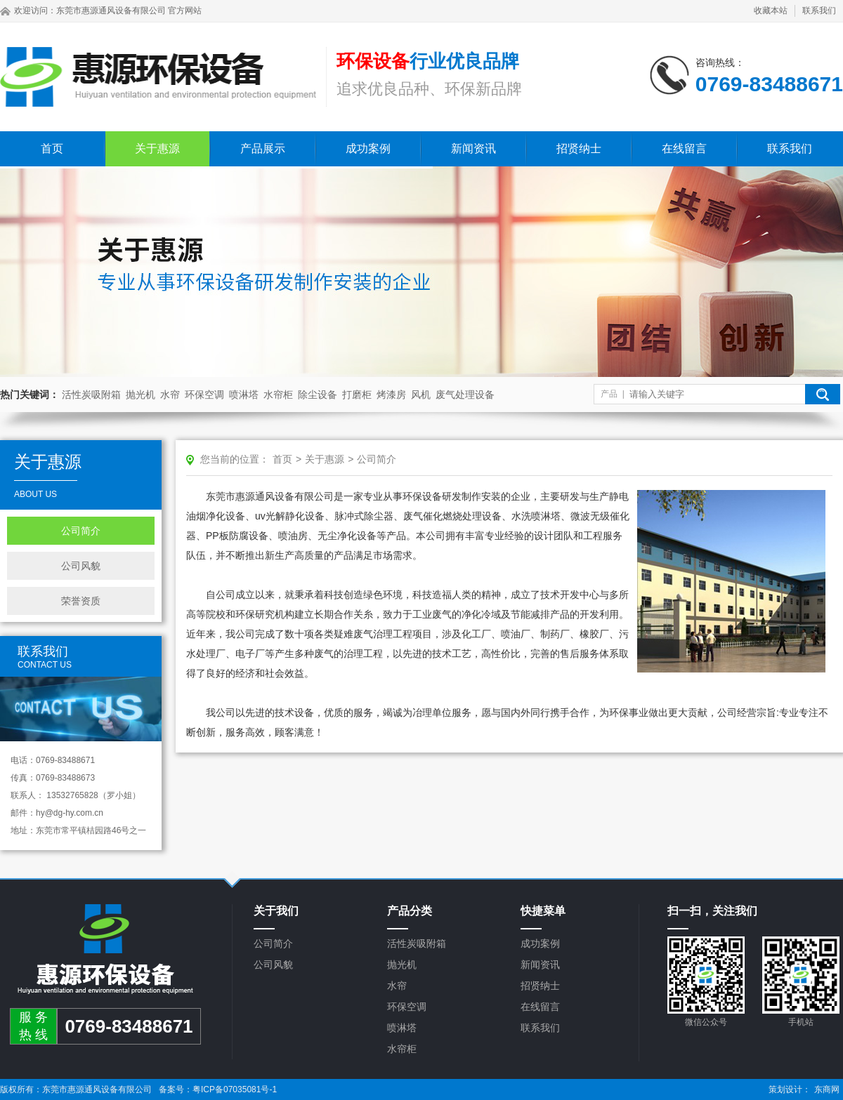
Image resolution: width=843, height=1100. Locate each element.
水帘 (170, 394)
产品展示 (262, 148)
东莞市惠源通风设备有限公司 (111, 10)
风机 (421, 394)
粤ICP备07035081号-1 (234, 1089)
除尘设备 (317, 394)
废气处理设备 (465, 394)
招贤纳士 (578, 148)
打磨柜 (357, 394)
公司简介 (80, 530)
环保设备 (422, 496)
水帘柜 (278, 394)
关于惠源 (157, 148)
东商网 (826, 1089)
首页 (52, 148)
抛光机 (140, 394)
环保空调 (204, 394)
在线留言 (684, 148)
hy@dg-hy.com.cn (69, 813)
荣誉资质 (80, 601)
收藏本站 (771, 10)
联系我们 (819, 10)
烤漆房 (391, 394)
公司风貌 (80, 565)
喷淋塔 (244, 394)
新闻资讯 (473, 148)
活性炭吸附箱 (91, 394)
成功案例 (368, 148)
